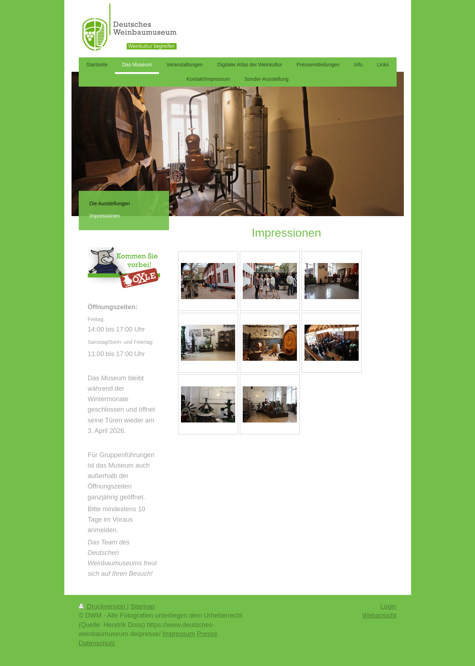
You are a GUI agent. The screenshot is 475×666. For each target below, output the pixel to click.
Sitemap (143, 606)
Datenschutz (97, 643)
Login (388, 606)
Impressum (179, 633)
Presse (207, 633)
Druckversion (103, 606)
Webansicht (379, 615)
